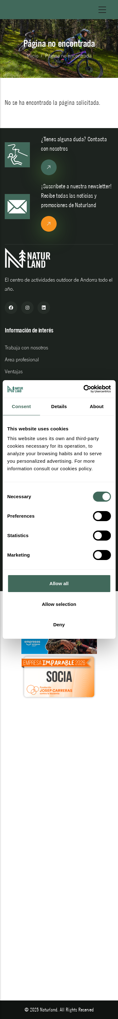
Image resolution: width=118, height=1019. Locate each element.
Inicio (32, 55)
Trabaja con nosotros (26, 347)
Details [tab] (59, 406)
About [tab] (97, 406)
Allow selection (59, 604)
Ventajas (14, 371)
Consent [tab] (21, 406)
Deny (59, 624)
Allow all (59, 583)
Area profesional (22, 359)
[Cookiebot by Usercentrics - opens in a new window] (84, 389)
